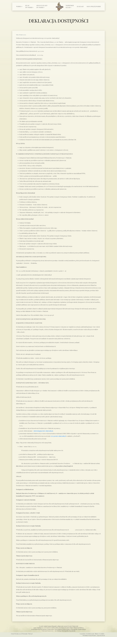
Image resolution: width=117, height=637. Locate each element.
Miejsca (97, 634)
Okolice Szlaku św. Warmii (41, 6)
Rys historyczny (90, 634)
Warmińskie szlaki (70, 6)
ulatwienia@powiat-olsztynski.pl (43, 431)
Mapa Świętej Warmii (94, 6)
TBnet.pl (30, 634)
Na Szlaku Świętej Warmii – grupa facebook (94, 635)
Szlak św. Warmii (28, 6)
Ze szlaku (80, 6)
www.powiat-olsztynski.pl (58, 436)
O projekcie (83, 634)
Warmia (18, 6)
